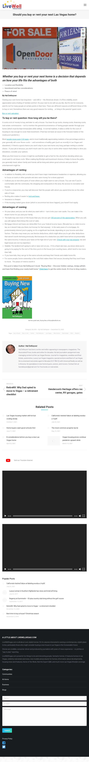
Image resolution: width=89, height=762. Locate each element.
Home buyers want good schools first (20, 428)
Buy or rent (25, 333)
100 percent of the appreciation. (63, 218)
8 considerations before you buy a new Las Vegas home (22, 438)
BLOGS (7, 30)
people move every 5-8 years (18, 139)
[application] (44, 494)
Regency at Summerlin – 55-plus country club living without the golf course (36, 598)
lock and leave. (34, 196)
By (43, 329)
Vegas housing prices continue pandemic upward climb (74, 438)
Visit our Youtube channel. (17, 460)
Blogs (4, 690)
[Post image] (3, 416)
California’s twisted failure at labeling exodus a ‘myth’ (68, 417)
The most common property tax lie (65, 428)
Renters (77, 333)
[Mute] (80, 516)
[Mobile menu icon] (85, 4)
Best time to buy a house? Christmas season (22, 614)
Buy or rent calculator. (10, 113)
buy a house (17, 333)
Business (5, 685)
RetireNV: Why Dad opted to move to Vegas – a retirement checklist (31, 606)
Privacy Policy (7, 739)
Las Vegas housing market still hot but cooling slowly (21, 417)
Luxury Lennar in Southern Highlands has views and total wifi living (33, 591)
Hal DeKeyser (40, 333)
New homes (57, 333)
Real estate (65, 333)
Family (32, 333)
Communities (7, 674)
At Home (5, 679)
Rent (71, 333)
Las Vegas (48, 333)
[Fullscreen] (84, 516)
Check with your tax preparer (68, 240)
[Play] (5, 516)
